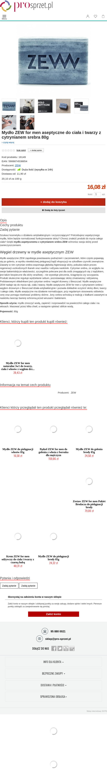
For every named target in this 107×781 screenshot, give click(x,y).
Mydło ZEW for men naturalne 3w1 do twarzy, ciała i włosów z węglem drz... (18, 366)
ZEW (18, 165)
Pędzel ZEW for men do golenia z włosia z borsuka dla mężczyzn (53, 452)
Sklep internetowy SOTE (97, 711)
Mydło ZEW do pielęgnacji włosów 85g (17, 451)
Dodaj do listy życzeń (53, 210)
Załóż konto (53, 614)
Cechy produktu (11, 225)
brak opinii (21, 150)
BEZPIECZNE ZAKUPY (53, 673)
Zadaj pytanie (10, 229)
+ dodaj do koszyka (53, 202)
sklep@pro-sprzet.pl (53, 638)
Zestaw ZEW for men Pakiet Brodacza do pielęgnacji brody (89, 504)
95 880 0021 (53, 631)
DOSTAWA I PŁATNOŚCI (53, 685)
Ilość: (90, 194)
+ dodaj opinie (36, 150)
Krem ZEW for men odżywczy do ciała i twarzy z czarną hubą (18, 559)
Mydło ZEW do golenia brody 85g (89, 451)
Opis (3, 220)
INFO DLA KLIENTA (53, 662)
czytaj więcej (8, 142)
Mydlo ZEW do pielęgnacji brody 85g (53, 558)
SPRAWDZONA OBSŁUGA (53, 697)
